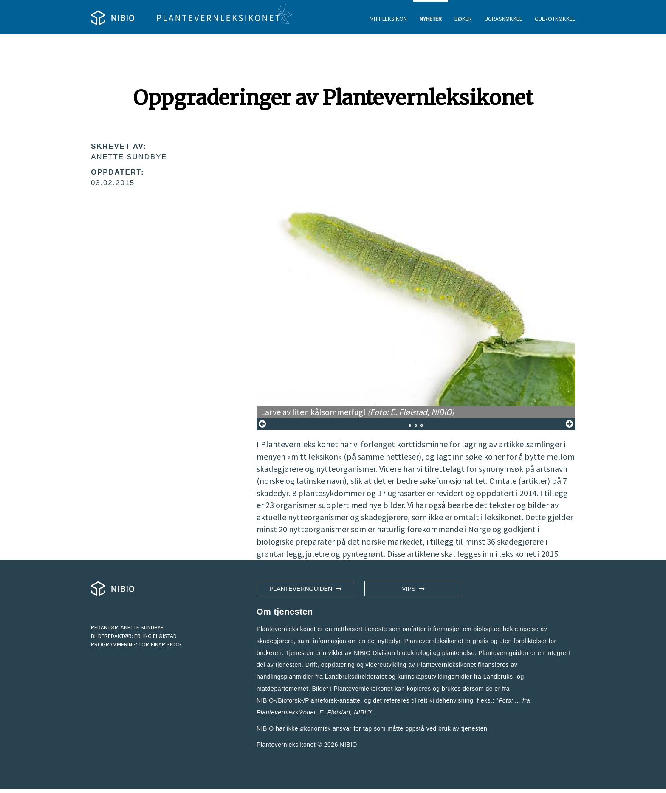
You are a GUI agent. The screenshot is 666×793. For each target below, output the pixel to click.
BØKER (463, 19)
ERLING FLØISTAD (155, 636)
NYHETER (431, 19)
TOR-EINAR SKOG (159, 644)
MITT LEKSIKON (388, 19)
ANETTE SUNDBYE (142, 627)
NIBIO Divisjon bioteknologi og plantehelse (414, 652)
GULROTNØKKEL (555, 19)
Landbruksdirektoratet (356, 676)
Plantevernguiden (305, 588)
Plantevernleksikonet (286, 712)
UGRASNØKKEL (503, 19)
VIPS (413, 588)
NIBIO (348, 744)
